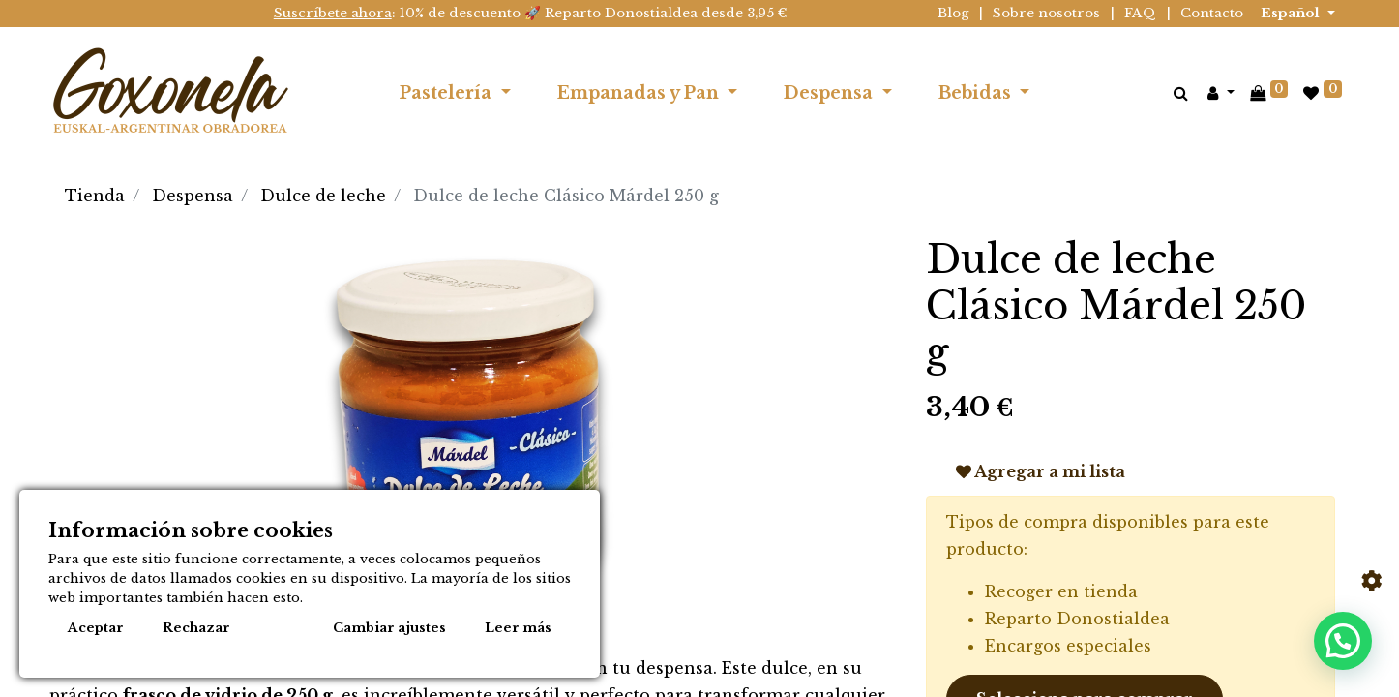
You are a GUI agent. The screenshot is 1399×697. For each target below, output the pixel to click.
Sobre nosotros (1046, 13)
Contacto (1211, 13)
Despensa (192, 195)
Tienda (95, 195)
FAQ (1140, 13)
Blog (953, 13)
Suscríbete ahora (333, 13)
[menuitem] (1077, 93)
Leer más (518, 628)
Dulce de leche (323, 195)
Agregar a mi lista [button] (1040, 471)
